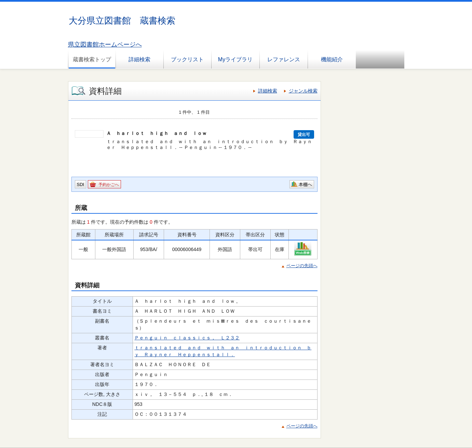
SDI (80, 184)
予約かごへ (108, 184)
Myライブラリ (235, 59)
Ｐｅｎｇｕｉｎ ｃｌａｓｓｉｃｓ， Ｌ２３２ (187, 337)
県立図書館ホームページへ (105, 44)
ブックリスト (187, 59)
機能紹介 (332, 59)
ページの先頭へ (302, 265)
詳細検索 (139, 59)
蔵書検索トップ (92, 59)
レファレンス (283, 59)
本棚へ (305, 184)
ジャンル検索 (303, 91)
